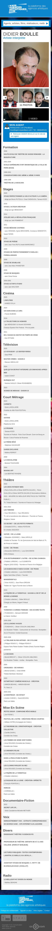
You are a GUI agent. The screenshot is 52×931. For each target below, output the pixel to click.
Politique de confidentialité (10, 911)
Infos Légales (38, 911)
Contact (47, 911)
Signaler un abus (26, 911)
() (28, 128)
